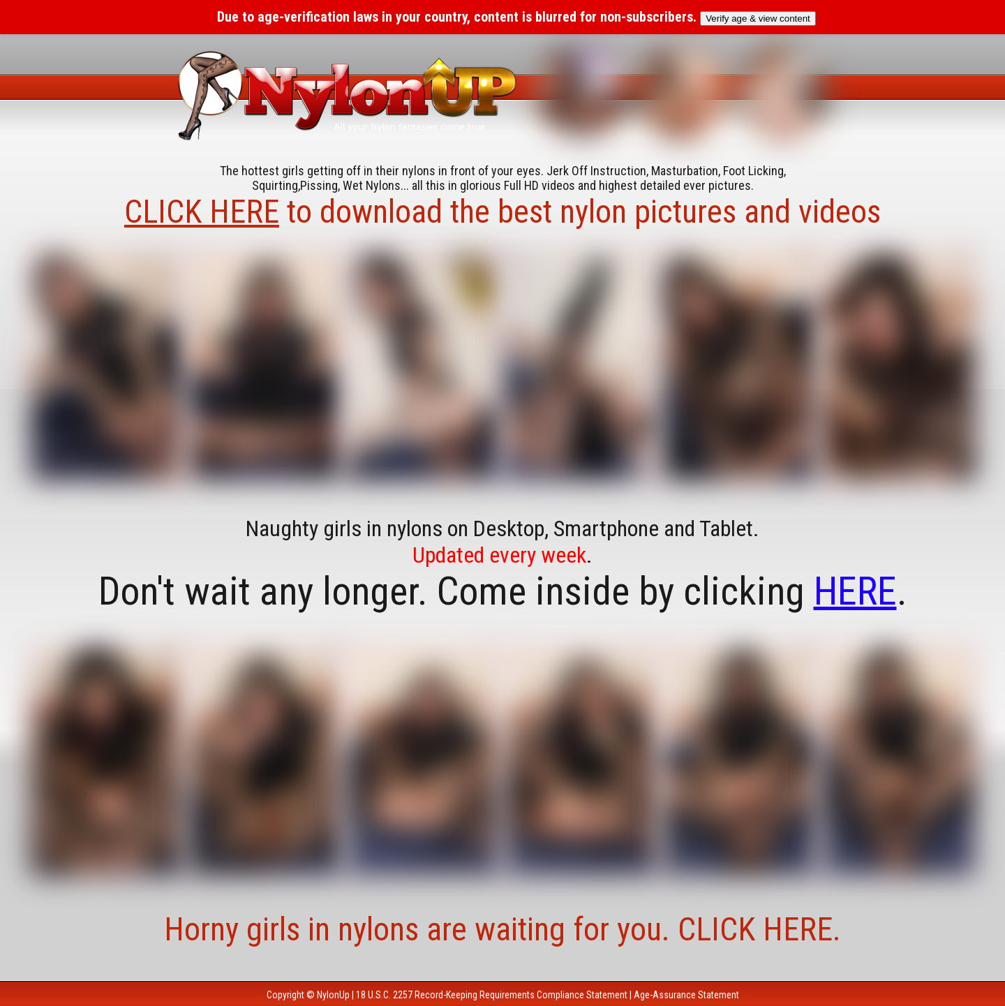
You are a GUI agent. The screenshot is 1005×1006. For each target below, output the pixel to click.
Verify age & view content (758, 18)
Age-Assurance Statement (686, 994)
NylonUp (333, 994)
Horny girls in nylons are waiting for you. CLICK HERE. (502, 929)
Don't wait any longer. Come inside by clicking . (502, 591)
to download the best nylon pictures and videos (502, 211)
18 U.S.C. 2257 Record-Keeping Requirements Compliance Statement (491, 994)
